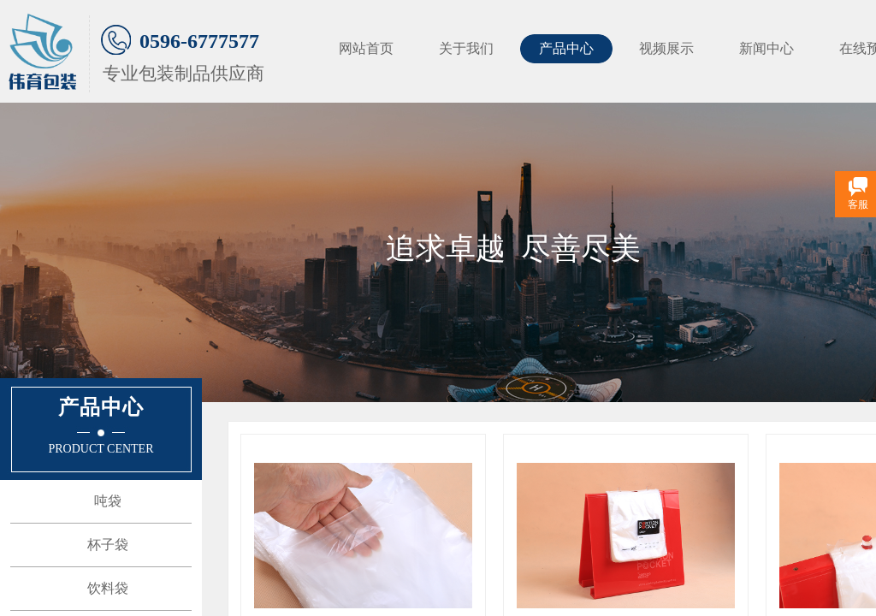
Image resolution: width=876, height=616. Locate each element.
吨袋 (107, 501)
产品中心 (566, 48)
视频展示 (666, 48)
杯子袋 (107, 544)
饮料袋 (107, 588)
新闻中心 (766, 48)
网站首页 (366, 48)
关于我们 (466, 48)
